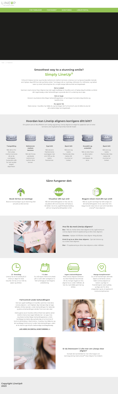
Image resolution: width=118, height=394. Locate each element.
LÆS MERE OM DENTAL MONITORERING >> (34, 329)
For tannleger (36, 10)
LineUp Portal (82, 10)
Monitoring (67, 10)
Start (3, 62)
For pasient (52, 10)
